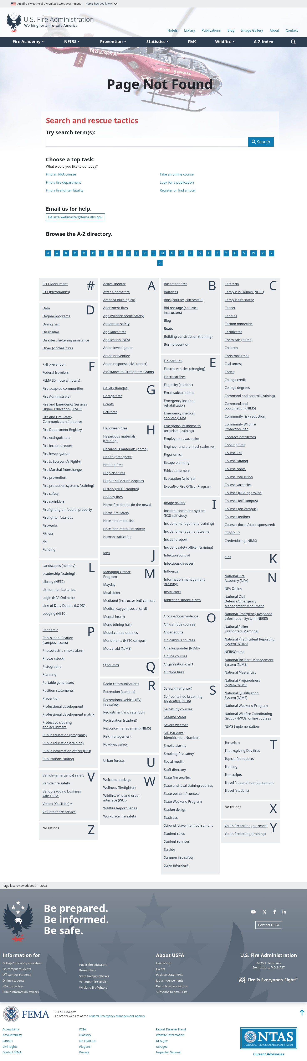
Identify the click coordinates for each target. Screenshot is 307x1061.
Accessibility (10, 1029)
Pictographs (51, 666)
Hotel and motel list (118, 520)
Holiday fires (113, 497)
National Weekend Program (246, 705)
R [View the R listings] (209, 253)
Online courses (175, 656)
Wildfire (223, 41)
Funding (48, 549)
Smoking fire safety (179, 753)
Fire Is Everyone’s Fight (269, 980)
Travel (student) (237, 790)
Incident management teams (186, 531)
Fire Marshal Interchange (62, 469)
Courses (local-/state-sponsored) (250, 524)
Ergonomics (173, 454)
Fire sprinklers (53, 501)
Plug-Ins (85, 1047)
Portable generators (58, 682)
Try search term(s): (70, 132)
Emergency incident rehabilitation (179, 403)
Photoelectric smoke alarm (63, 650)
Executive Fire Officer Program (187, 486)
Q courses (111, 665)
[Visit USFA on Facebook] (275, 912)
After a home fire (116, 292)
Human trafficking (117, 536)
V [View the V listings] (244, 253)
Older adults (173, 632)
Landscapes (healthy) (58, 565)
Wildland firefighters (93, 987)
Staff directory (175, 769)
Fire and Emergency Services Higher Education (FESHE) (64, 406)
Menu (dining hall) (117, 624)
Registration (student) (120, 720)
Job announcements (170, 980)
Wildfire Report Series (120, 808)
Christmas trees (237, 356)
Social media (174, 761)
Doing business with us (172, 986)
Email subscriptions (179, 392)
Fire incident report (57, 445)
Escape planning (177, 462)
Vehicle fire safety (56, 783)
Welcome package (117, 779)
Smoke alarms (175, 745)
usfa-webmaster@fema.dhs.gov (75, 217)
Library (189, 30)
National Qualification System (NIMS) (242, 695)
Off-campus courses (179, 624)
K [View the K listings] (145, 253)
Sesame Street (175, 717)
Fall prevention (54, 364)
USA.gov (162, 1047)
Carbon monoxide (239, 324)
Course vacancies (238, 484)
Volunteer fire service (59, 812)
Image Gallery (252, 30)
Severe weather (176, 725)
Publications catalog (58, 759)
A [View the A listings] (57, 253)
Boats (168, 328)
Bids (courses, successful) (183, 300)
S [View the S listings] (217, 253)
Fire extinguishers (56, 437)
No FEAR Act (87, 1041)
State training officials (94, 976)
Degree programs (56, 316)
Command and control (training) (250, 395)
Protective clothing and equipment (57, 724)
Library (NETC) (53, 581)
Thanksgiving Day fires (242, 750)
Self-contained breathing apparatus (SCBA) (183, 698)
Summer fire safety (179, 857)
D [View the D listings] (84, 253)
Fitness (47, 533)
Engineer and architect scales (189, 446)
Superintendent (176, 865)
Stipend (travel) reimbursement (188, 825)
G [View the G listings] (110, 253)
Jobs (106, 553)
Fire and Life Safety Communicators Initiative (62, 419)
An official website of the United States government (61, 4)
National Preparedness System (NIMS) (242, 682)
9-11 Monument (54, 284)
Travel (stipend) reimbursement (249, 782)
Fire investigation (55, 453)
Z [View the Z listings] (160, 263)
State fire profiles (177, 777)
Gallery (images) (115, 388)
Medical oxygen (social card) (125, 608)
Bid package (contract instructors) (181, 310)
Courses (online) (237, 516)
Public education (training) (62, 743)
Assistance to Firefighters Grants (128, 372)
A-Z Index (263, 42)
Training (231, 766)
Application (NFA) (116, 340)
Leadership (163, 963)
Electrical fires (175, 377)
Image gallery (174, 503)
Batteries (171, 292)
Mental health (114, 616)
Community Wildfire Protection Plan (240, 426)
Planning (49, 674)
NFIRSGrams (234, 651)
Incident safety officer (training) (188, 547)
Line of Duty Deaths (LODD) (63, 605)
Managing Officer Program (117, 574)
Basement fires (175, 284)
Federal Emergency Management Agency (117, 1016)
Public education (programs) (64, 735)
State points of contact (181, 793)
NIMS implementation (242, 726)
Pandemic (50, 630)
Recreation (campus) (119, 691)
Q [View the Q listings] (200, 253)
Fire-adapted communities (62, 388)
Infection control (177, 555)
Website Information (170, 1035)
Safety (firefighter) (178, 688)
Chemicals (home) (238, 340)
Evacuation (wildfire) (179, 478)
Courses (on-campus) (241, 509)
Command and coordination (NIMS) (240, 406)
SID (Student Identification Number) (182, 735)
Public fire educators (93, 965)
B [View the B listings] (66, 253)
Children (231, 347)
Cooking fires (235, 445)
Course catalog (236, 461)
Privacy (84, 1052)
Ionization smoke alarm (182, 600)
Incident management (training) (189, 523)
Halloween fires (115, 428)
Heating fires (113, 464)
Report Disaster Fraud (171, 1029)
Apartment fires (115, 307)
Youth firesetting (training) (245, 833)
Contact (292, 30)
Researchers (87, 970)
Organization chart (178, 664)
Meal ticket (111, 592)
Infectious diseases (179, 563)
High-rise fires (114, 473)
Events (160, 969)
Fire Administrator (56, 396)
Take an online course (177, 174)
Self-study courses (178, 709)
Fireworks (50, 525)
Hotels (173, 30)
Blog (231, 30)
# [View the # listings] (48, 253)
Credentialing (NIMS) (241, 540)
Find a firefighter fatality (64, 190)
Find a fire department (63, 182)
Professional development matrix (68, 714)
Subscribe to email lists (171, 992)
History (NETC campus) (121, 489)
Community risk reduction (245, 416)
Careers (7, 1041)
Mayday (109, 584)
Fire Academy (26, 41)
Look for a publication (177, 182)
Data (46, 308)
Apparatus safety (116, 324)
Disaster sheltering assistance (65, 340)
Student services (177, 841)
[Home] (51, 22)
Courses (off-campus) (241, 500)
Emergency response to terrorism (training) (182, 428)
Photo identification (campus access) (57, 640)
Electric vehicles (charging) (184, 368)
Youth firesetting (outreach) (246, 826)
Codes (229, 372)
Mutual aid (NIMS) (117, 648)
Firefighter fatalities (57, 517)
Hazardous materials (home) (125, 449)
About (274, 30)
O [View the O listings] (181, 253)
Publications (211, 30)
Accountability (12, 1035)
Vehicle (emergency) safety (63, 775)
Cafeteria (232, 284)
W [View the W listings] (253, 253)
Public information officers (20, 992)
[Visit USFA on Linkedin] (284, 912)
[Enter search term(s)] (147, 142)
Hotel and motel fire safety (124, 529)
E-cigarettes (173, 361)
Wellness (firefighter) (119, 787)
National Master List (240, 672)
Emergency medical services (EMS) (179, 415)
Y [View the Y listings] (271, 253)
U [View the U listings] (235, 253)
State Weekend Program (183, 801)
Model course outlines (120, 632)
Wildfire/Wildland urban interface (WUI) (121, 797)
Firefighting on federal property (67, 509)
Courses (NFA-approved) (243, 493)
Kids (228, 557)
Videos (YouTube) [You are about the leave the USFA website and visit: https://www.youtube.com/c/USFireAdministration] (55, 803)
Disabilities (50, 332)
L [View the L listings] (153, 253)
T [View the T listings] (226, 253)
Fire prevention (54, 477)
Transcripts (233, 774)
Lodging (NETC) (54, 613)
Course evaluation (239, 477)
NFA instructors (13, 986)
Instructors (172, 592)
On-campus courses (179, 640)
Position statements (57, 690)
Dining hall (50, 324)
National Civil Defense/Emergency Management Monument (244, 601)
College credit (235, 379)
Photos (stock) (53, 658)
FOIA (82, 1029)
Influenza (171, 571)
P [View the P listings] (190, 253)
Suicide (169, 849)
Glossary (85, 1035)
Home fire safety (116, 513)
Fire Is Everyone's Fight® (61, 461)
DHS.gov (162, 1041)
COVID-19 (232, 532)
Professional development (62, 706)
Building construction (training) (188, 336)
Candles (231, 316)
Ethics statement (177, 470)
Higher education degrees (123, 481)
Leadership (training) (58, 573)
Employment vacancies (182, 438)
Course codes (235, 469)
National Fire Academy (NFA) (236, 578)
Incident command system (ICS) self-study (184, 513)
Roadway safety (115, 744)
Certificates (233, 332)
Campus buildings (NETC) (244, 292)
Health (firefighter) (117, 457)
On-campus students (16, 969)
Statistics (155, 41)
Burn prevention (176, 344)
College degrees (237, 387)
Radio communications (121, 683)
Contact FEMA (11, 1052)
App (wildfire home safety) (123, 316)
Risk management (117, 736)
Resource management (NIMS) (127, 728)
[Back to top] (302, 1013)
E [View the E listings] (93, 253)
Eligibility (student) (178, 384)
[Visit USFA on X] (264, 912)
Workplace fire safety (119, 816)
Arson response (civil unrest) (125, 363)
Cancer (230, 307)
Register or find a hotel (178, 190)
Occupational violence (181, 616)
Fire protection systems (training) (68, 485)
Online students (13, 980)
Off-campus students (16, 975)
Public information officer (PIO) (66, 751)
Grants (108, 404)
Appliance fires (114, 332)
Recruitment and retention (124, 712)
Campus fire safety (239, 300)
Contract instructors (240, 437)
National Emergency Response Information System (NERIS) (248, 616)
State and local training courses (188, 785)
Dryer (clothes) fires (57, 348)
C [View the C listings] (75, 253)
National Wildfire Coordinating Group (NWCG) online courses (248, 716)
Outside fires (174, 672)
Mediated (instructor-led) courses (129, 600)
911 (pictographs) (56, 292)
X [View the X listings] (263, 253)
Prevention (111, 41)
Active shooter (114, 284)
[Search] (293, 41)
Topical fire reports (239, 758)
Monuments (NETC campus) (125, 640)
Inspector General (168, 1052)
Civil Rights (9, 1047)
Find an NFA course (61, 174)
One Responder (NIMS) (182, 648)
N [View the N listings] (172, 253)
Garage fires (112, 396)
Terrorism (232, 742)
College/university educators (22, 963)
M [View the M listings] (162, 253)
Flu (44, 541)
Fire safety (50, 493)
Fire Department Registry (62, 429)
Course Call (233, 453)
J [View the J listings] (136, 253)
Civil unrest (233, 363)
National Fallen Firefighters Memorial (241, 628)
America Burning (119, 300)
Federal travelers (55, 372)
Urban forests (114, 760)
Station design (175, 809)
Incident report (176, 539)
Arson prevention (116, 356)
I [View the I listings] (128, 253)
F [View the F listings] (101, 253)
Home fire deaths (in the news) (127, 504)
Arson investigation (118, 347)
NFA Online (233, 588)
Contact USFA (268, 925)
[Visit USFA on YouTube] (253, 912)
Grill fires (110, 412)
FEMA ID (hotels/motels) (61, 380)
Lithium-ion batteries (58, 589)
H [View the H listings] (120, 253)
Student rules (174, 833)
